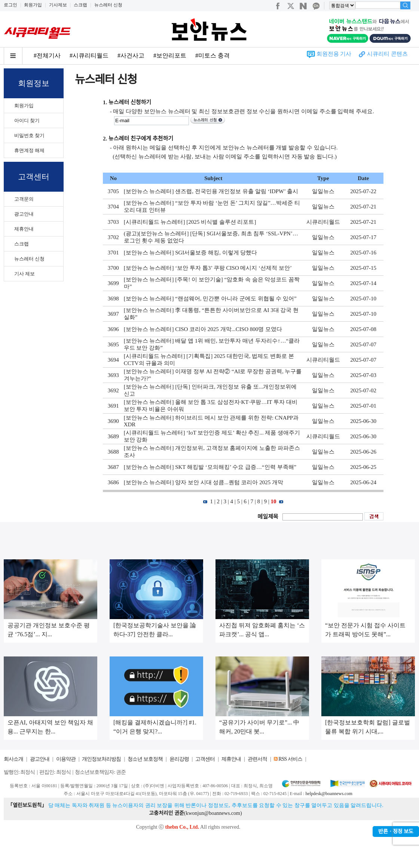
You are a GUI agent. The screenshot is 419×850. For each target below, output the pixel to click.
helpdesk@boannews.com (328, 793)
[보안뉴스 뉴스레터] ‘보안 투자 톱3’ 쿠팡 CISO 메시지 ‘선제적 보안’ (208, 268)
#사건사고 (130, 55)
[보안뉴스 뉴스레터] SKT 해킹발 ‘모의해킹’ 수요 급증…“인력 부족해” (210, 467)
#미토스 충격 (212, 55)
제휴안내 (24, 229)
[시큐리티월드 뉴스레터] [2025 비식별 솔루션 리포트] (190, 222)
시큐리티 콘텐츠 (387, 54)
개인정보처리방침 (101, 759)
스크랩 (80, 4)
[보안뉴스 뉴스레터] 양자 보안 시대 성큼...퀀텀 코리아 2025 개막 (203, 482)
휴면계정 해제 (29, 150)
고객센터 (205, 759)
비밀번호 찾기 (29, 135)
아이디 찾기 (27, 120)
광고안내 (24, 214)
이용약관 (66, 759)
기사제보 (58, 4)
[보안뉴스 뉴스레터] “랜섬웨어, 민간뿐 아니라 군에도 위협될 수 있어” (210, 299)
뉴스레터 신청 (108, 4)
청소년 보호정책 (145, 759)
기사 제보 (24, 273)
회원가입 (33, 4)
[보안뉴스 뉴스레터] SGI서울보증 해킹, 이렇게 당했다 (190, 253)
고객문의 (24, 199)
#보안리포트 (169, 55)
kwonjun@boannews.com (213, 813)
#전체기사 (47, 55)
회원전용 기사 (334, 54)
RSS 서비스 (290, 759)
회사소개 (13, 759)
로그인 (10, 4)
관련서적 (257, 759)
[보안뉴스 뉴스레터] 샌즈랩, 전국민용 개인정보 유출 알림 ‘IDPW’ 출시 (211, 191)
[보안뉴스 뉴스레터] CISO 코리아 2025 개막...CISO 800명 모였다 (203, 329)
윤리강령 (179, 759)
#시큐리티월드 (89, 55)
